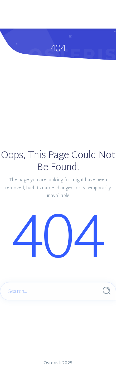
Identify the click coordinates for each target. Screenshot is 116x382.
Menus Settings (53, 24)
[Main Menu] (14, 6)
